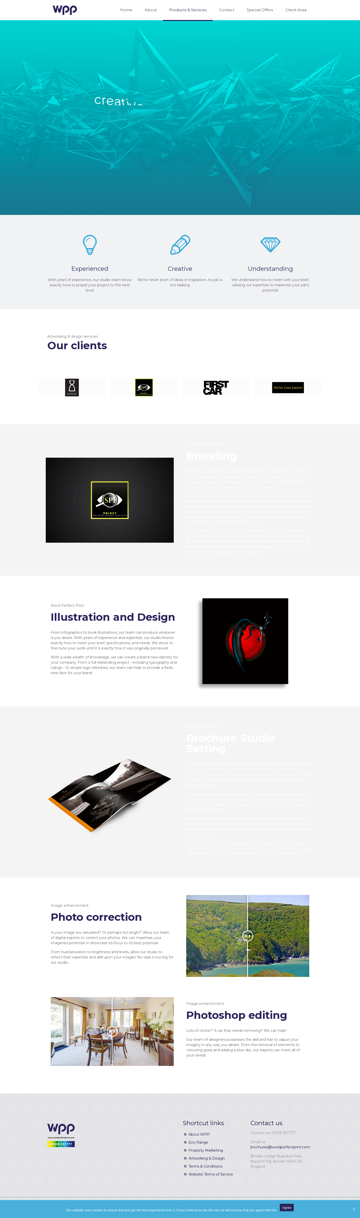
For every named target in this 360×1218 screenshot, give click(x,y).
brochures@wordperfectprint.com (280, 1147)
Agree (286, 1208)
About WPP (199, 1134)
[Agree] (353, 1209)
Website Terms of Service (210, 1174)
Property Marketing (205, 1150)
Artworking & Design (206, 1158)
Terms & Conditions (205, 1166)
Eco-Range (198, 1142)
